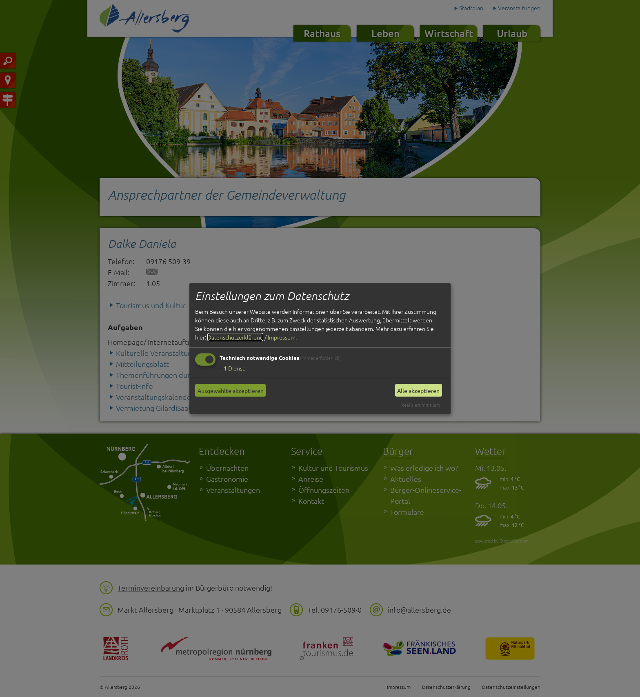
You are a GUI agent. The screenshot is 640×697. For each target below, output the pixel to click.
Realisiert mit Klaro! (421, 404)
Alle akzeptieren (418, 390)
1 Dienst (232, 368)
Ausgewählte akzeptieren (231, 390)
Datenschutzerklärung (235, 337)
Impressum (282, 337)
